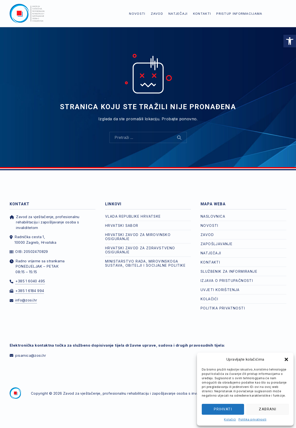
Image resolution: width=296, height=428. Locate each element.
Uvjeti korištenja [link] (220, 290)
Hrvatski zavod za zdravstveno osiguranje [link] (140, 250)
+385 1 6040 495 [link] (30, 281)
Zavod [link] (157, 13)
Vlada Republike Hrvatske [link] (133, 216)
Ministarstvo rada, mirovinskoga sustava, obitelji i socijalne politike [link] (145, 263)
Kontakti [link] (202, 13)
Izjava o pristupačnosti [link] (227, 280)
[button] (286, 359)
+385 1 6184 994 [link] (29, 290)
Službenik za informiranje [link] (229, 271)
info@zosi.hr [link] (26, 300)
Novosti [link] (137, 13)
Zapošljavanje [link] (216, 244)
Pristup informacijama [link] (239, 13)
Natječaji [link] (178, 13)
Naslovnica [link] (213, 216)
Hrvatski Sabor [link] (121, 225)
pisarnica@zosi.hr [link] (30, 355)
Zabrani (267, 409)
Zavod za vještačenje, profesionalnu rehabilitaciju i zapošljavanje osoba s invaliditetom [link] (138, 393)
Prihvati (223, 409)
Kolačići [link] (230, 419)
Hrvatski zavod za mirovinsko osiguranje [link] (138, 237)
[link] (289, 41)
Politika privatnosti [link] (252, 419)
